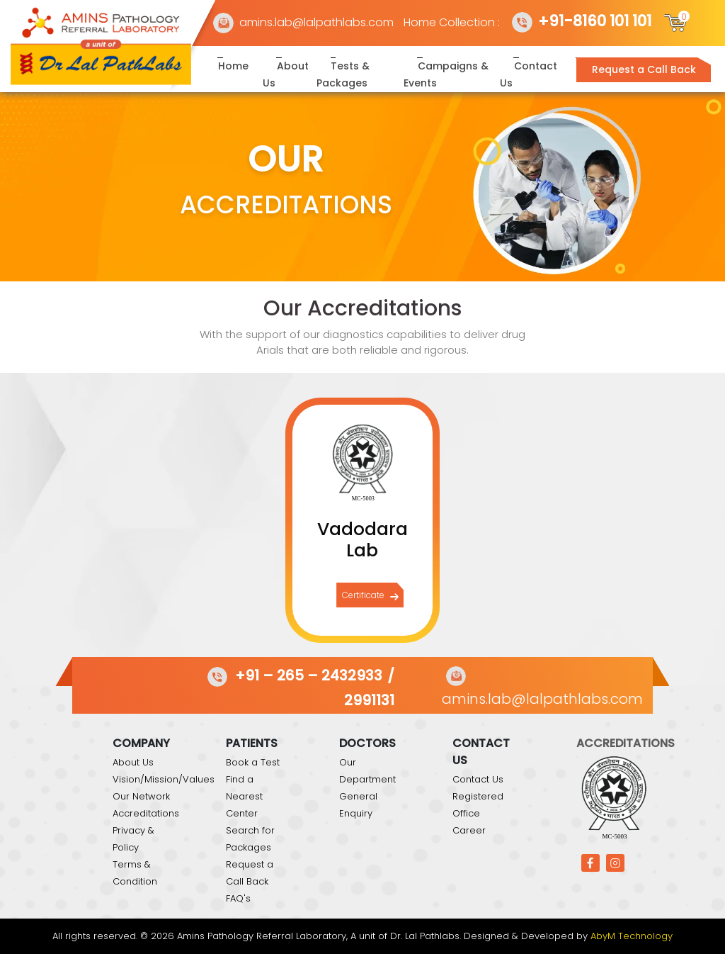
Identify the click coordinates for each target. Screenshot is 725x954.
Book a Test (253, 762)
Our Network (141, 796)
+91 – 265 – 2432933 (292, 675)
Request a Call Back (644, 69)
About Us (133, 762)
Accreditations (146, 813)
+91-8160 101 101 (580, 21)
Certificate (370, 595)
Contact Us (477, 779)
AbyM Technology (631, 936)
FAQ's (238, 898)
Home (233, 66)
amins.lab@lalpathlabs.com (302, 22)
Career (469, 830)
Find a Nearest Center (244, 796)
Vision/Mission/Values (164, 779)
